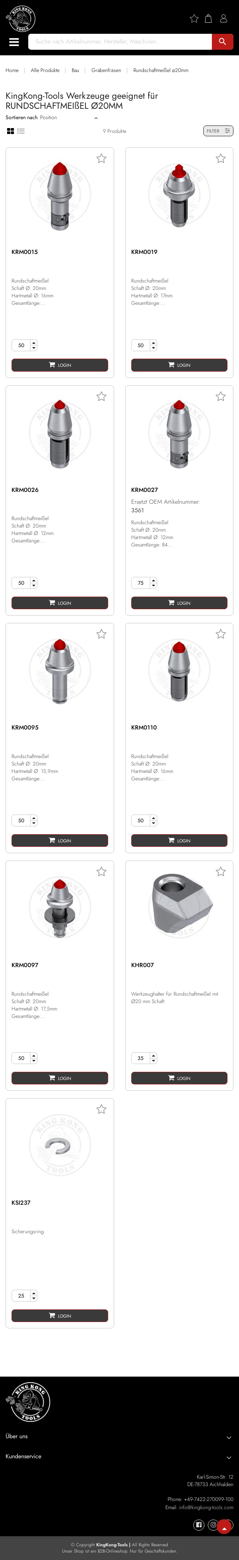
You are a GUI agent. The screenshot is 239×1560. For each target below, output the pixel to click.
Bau (75, 70)
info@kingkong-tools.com (206, 1507)
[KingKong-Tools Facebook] (198, 1525)
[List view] (21, 130)
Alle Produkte (45, 70)
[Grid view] (11, 130)
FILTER (218, 130)
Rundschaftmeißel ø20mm (160, 70)
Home (12, 70)
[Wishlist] (197, 18)
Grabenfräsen (106, 70)
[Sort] (66, 117)
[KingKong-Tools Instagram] (213, 1525)
